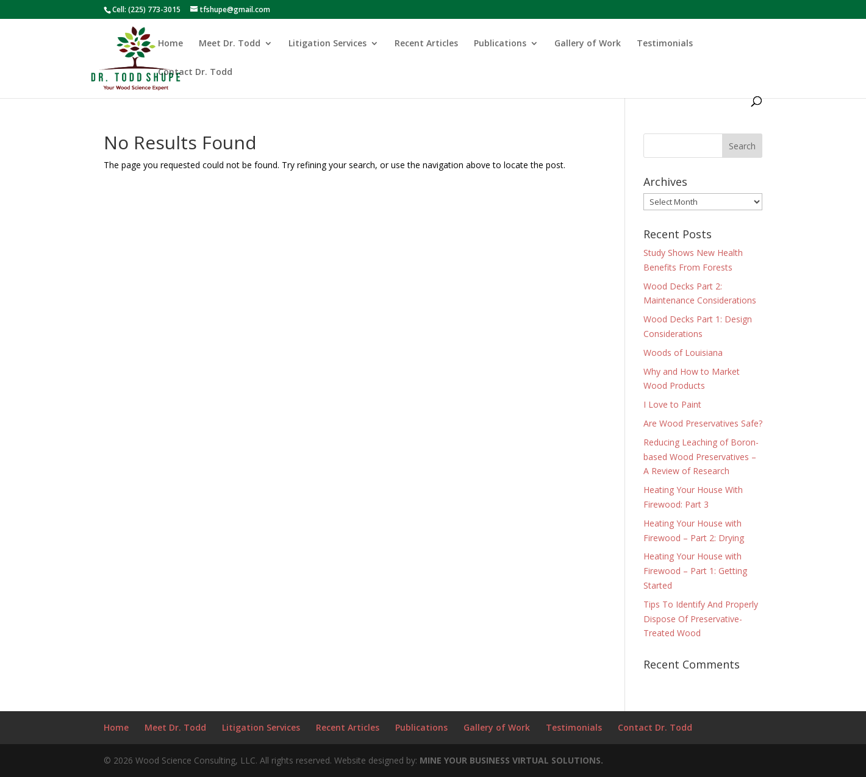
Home (170, 44)
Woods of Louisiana (683, 352)
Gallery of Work (587, 44)
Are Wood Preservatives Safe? (702, 423)
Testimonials (665, 44)
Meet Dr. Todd (229, 44)
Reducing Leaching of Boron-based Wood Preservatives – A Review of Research (701, 456)
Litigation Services (327, 44)
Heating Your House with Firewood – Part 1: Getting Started (695, 570)
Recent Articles (426, 44)
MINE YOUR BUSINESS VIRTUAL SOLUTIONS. (511, 760)
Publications (500, 44)
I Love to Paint (672, 404)
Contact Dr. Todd (195, 72)
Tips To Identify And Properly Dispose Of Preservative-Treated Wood (700, 618)
